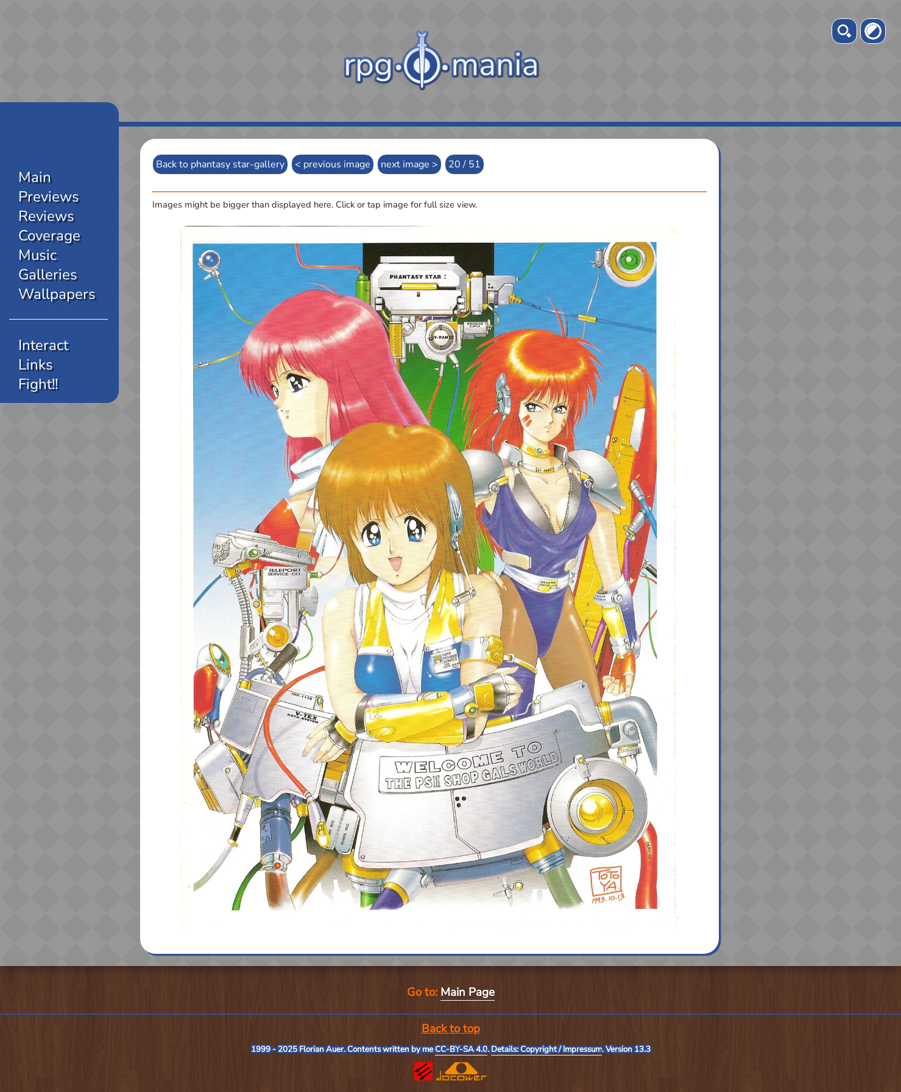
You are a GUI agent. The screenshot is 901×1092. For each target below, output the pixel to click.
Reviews (46, 216)
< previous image (332, 164)
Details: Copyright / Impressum (546, 1049)
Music (37, 255)
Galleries (47, 274)
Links (35, 364)
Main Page (467, 992)
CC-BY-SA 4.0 (461, 1049)
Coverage (49, 235)
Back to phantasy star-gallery (220, 164)
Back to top (451, 1029)
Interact (43, 345)
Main (34, 177)
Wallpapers (57, 294)
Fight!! (38, 384)
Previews (48, 196)
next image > (409, 164)
